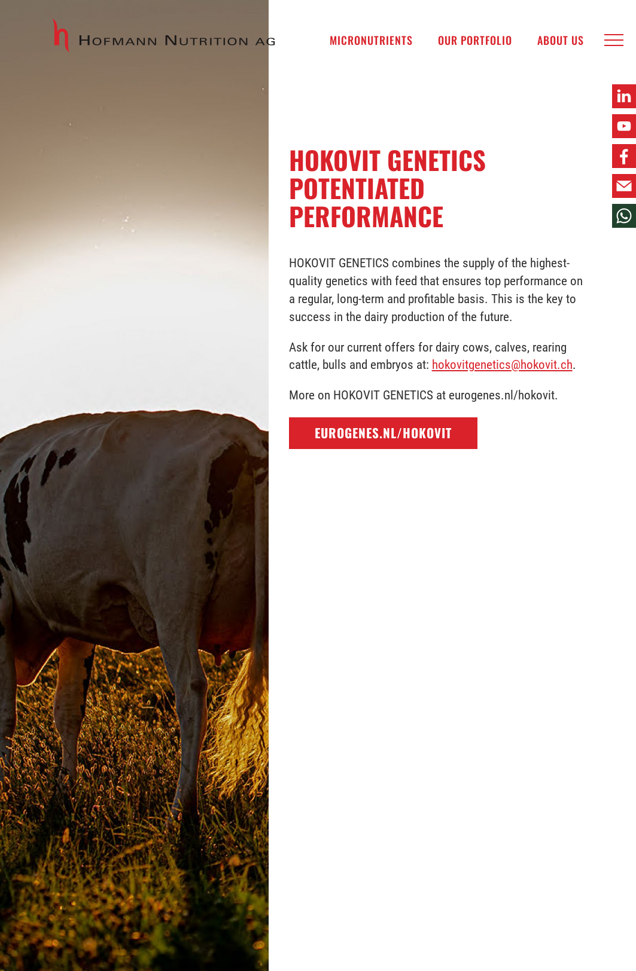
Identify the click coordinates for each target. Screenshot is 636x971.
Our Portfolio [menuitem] (475, 40)
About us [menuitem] (560, 40)
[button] (613, 40)
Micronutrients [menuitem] (371, 40)
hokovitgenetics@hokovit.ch (502, 365)
